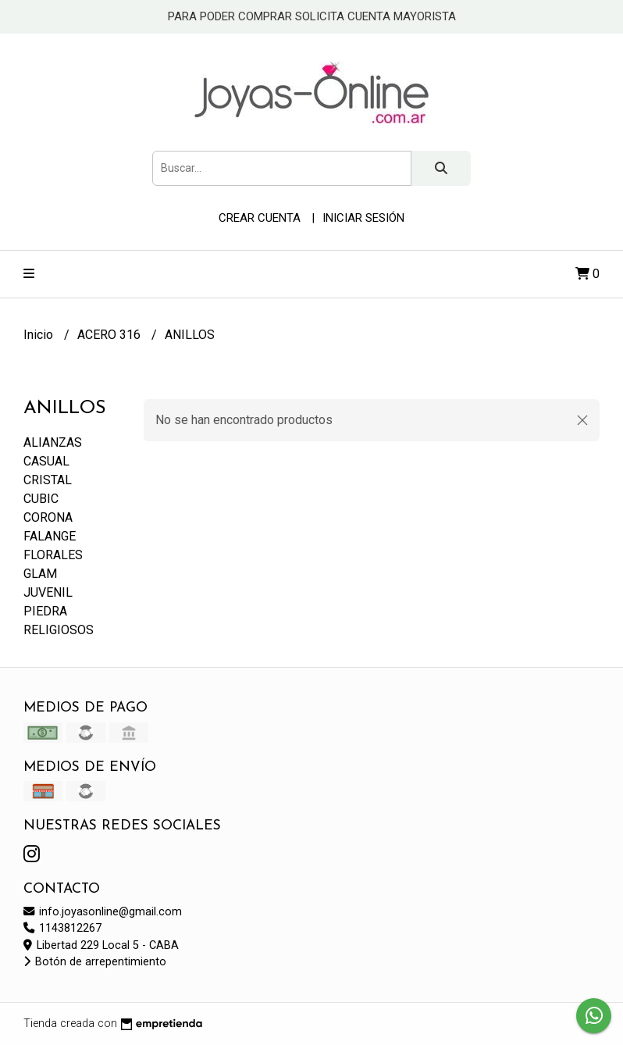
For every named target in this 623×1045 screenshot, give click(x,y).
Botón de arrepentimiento (94, 961)
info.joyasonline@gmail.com (102, 911)
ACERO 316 (110, 334)
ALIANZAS (52, 442)
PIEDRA (45, 611)
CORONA (48, 517)
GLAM (40, 573)
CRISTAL (47, 480)
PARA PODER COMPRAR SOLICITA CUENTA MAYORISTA (312, 16)
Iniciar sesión (363, 218)
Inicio (39, 334)
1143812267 (62, 928)
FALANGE (49, 536)
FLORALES (53, 554)
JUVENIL (48, 592)
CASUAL (46, 461)
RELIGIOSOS (58, 629)
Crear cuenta (260, 218)
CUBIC (41, 498)
